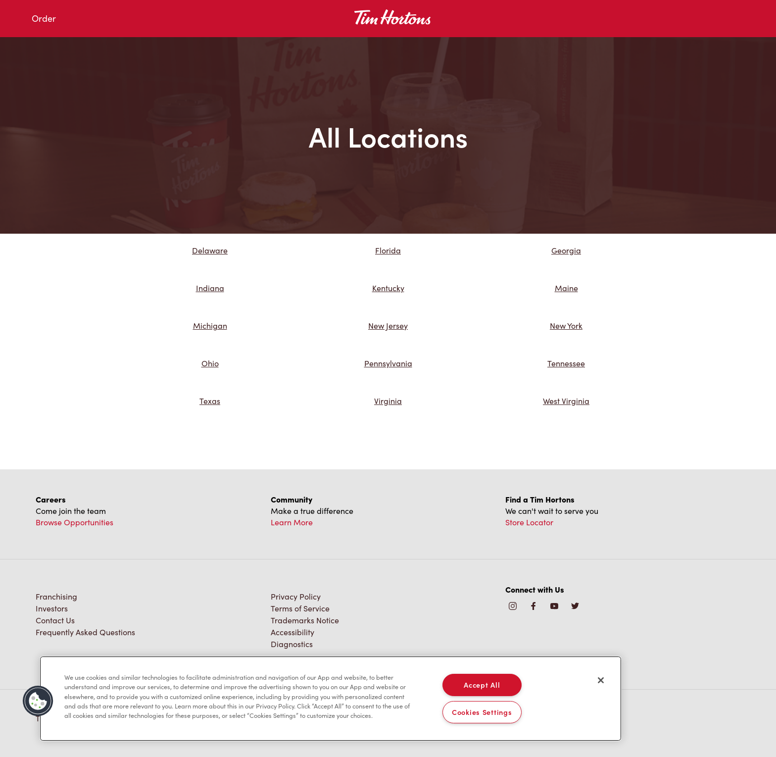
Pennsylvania (388, 363)
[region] (331, 698)
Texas (209, 401)
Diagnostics (292, 644)
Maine (566, 288)
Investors (52, 608)
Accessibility (292, 632)
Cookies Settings (482, 712)
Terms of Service (300, 608)
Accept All (482, 685)
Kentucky (388, 288)
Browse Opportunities (74, 522)
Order (44, 18)
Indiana (210, 288)
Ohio (210, 363)
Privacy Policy (296, 596)
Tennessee (566, 363)
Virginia (388, 401)
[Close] (601, 680)
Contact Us (55, 620)
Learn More (292, 522)
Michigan (210, 325)
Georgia (566, 250)
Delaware (210, 250)
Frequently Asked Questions (85, 632)
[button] (38, 701)
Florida (388, 250)
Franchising (56, 596)
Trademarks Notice (305, 620)
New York (566, 325)
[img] (575, 607)
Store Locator (529, 522)
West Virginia (566, 401)
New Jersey (388, 325)
